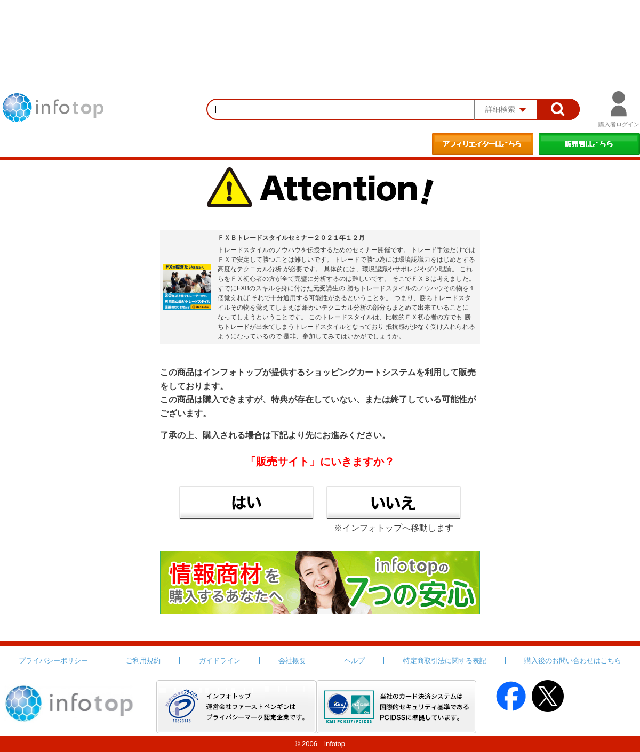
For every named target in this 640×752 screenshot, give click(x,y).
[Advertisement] (320, 29)
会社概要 (292, 661)
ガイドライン (220, 661)
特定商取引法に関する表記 (444, 661)
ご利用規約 (143, 661)
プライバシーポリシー (53, 661)
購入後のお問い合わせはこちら (572, 661)
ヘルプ (354, 661)
